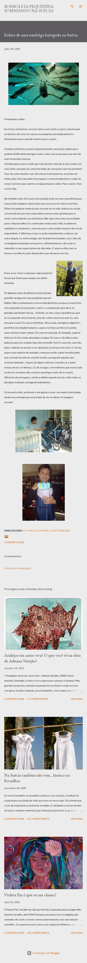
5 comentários (37, 698)
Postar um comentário (17, 568)
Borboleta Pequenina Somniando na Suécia (28, 8)
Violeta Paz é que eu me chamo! (30, 895)
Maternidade (61, 530)
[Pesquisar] (72, 6)
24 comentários (38, 932)
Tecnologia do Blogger (43, 953)
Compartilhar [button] (14, 542)
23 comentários (38, 818)
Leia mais (77, 698)
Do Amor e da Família (37, 530)
